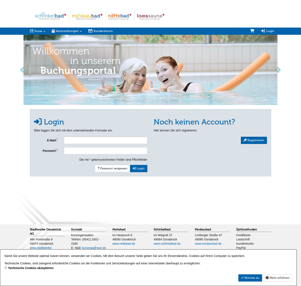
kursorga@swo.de (94, 248)
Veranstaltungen (67, 31)
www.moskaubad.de (208, 243)
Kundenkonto (100, 31)
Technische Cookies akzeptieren (31, 268)
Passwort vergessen (112, 168)
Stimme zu (250, 278)
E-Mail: (52, 140)
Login (267, 31)
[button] (22, 69)
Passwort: (50, 150)
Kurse (37, 31)
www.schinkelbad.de (167, 243)
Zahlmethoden (246, 229)
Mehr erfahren (278, 278)
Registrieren (254, 140)
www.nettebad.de (123, 243)
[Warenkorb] (252, 31)
